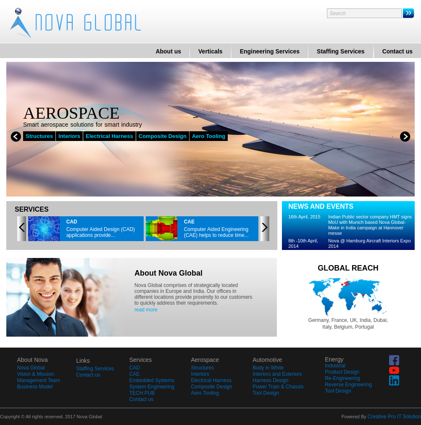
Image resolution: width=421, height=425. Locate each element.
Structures (39, 136)
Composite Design (163, 136)
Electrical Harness (109, 136)
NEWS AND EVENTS (320, 206)
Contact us (397, 51)
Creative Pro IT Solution (394, 417)
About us (168, 51)
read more (146, 310)
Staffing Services (341, 51)
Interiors (69, 136)
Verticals (210, 51)
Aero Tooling (208, 136)
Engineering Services (270, 51)
